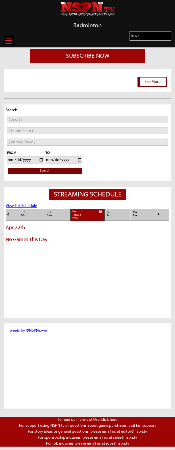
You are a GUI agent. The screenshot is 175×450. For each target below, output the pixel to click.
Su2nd (109, 214)
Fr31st (49, 214)
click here (109, 419)
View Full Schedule (21, 206)
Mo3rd (135, 214)
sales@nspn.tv (125, 437)
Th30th (23, 214)
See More (153, 81)
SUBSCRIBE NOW (87, 56)
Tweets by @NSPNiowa (27, 330)
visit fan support (142, 425)
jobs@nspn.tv (117, 443)
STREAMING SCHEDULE (88, 194)
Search (45, 171)
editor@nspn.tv (134, 431)
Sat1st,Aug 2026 (87, 215)
